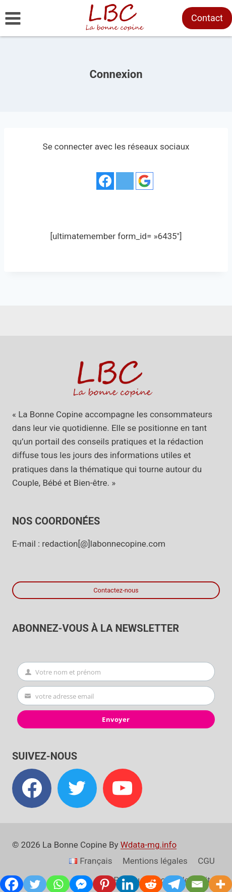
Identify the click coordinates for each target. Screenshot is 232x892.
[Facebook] (31, 788)
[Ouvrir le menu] (13, 18)
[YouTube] (122, 788)
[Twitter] (77, 788)
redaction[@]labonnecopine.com (103, 544)
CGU (206, 861)
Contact (207, 18)
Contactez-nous (115, 590)
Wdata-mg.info (149, 845)
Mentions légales (155, 861)
